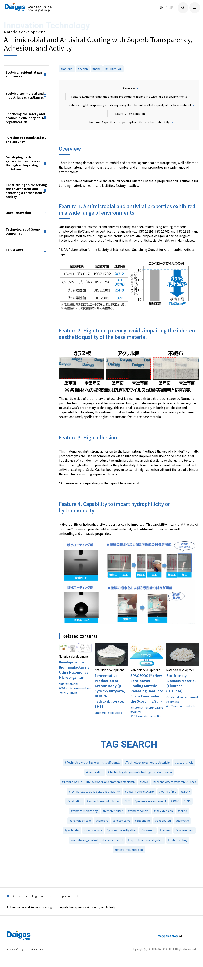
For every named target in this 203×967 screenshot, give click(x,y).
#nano (96, 69)
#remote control (138, 811)
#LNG (187, 801)
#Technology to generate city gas (174, 782)
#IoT (127, 801)
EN (161, 7)
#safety (185, 791)
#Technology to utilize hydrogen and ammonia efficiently (98, 782)
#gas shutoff (163, 820)
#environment (68, 692)
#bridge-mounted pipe (128, 849)
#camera (165, 830)
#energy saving (153, 707)
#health (83, 69)
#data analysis (184, 762)
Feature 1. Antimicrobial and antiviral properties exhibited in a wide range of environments (129, 96)
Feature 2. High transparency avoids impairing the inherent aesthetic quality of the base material (129, 105)
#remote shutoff (113, 811)
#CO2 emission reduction (75, 688)
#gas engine (142, 820)
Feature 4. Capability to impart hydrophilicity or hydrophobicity (129, 122)
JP (171, 7)
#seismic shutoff (112, 840)
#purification (113, 69)
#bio (61, 684)
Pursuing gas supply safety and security (26, 139)
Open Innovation (18, 212)
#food (118, 713)
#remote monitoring (84, 811)
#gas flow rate (93, 830)
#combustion (94, 772)
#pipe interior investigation (145, 840)
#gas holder (71, 830)
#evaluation (74, 801)
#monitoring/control (84, 840)
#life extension (163, 811)
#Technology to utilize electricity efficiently (92, 762)
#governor (148, 830)
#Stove (144, 782)
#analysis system (80, 820)
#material (67, 69)
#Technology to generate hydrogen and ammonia (140, 772)
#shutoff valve (121, 820)
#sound (182, 811)
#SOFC (175, 801)
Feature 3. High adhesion (129, 114)
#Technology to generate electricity (147, 762)
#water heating (177, 840)
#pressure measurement (150, 801)
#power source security (139, 791)
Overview (129, 88)
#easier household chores (103, 801)
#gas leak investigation (121, 830)
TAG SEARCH (15, 250)
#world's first (167, 791)
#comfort (136, 712)
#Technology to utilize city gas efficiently (94, 791)
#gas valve (182, 820)
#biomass (172, 701)
